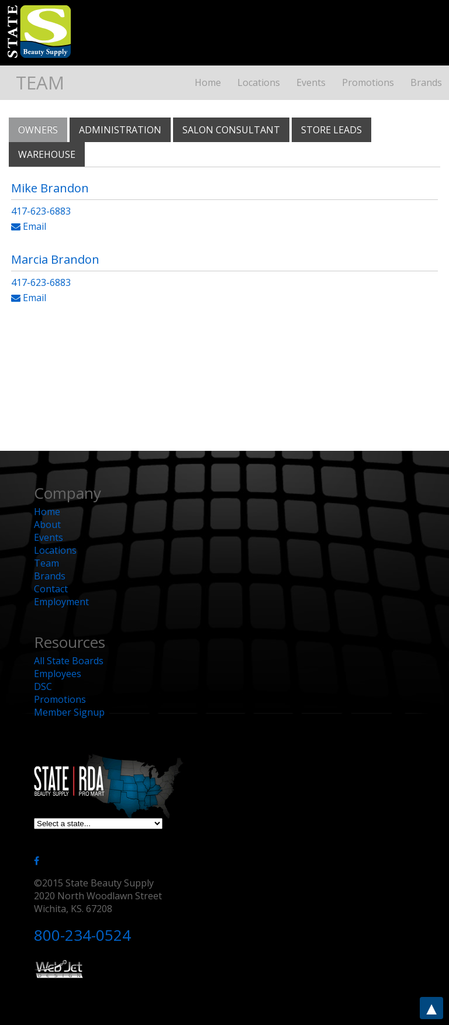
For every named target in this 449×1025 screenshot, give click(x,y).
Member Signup (69, 712)
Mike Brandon (50, 188)
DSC (43, 686)
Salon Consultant (231, 129)
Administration (120, 129)
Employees (57, 673)
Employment (61, 601)
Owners (38, 129)
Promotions (368, 82)
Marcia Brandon (55, 259)
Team (46, 563)
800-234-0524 (82, 934)
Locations (258, 82)
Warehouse (46, 154)
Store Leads (331, 129)
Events (311, 82)
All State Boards (68, 660)
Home (208, 82)
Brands (426, 82)
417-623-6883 (41, 211)
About (47, 524)
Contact (51, 588)
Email (28, 226)
